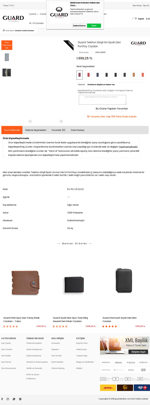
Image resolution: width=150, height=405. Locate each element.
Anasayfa (55, 343)
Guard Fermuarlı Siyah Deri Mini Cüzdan (119, 319)
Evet (94, 25)
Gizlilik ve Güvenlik (34, 368)
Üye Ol (146, 5)
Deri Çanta (6, 343)
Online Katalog (57, 368)
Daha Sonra (79, 25)
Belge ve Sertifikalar (85, 362)
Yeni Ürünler (56, 355)
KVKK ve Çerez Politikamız (32, 376)
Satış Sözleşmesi (33, 355)
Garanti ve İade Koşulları (37, 362)
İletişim (79, 368)
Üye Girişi (137, 5)
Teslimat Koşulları (34, 343)
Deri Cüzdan (6, 349)
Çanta (32, 14)
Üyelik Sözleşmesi (34, 349)
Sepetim (55, 349)
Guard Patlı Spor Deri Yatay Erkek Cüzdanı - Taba (21, 319)
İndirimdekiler (57, 362)
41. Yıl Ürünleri (36, 23)
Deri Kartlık (6, 355)
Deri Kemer (6, 362)
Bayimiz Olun (82, 343)
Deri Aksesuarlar (8, 368)
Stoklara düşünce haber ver (101, 84)
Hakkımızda (81, 349)
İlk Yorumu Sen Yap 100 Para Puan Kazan (111, 116)
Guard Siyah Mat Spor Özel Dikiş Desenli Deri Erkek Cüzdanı (70, 319)
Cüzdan (44, 14)
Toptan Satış (81, 355)
